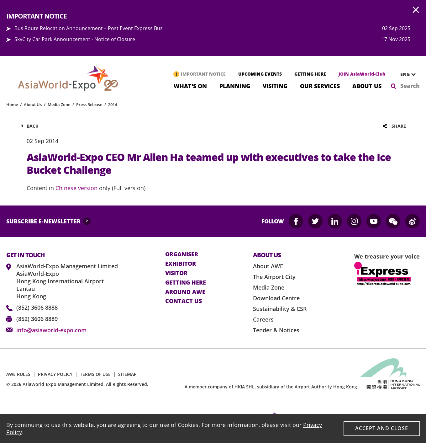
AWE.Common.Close (416, 10)
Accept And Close (381, 428)
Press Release (89, 104)
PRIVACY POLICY (55, 374)
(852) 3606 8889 (37, 319)
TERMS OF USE (95, 374)
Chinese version (76, 188)
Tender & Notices (276, 330)
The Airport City (274, 276)
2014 (112, 104)
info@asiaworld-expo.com (51, 330)
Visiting (275, 85)
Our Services (320, 85)
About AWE (268, 266)
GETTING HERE (310, 74)
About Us (366, 85)
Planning (234, 85)
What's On (190, 85)
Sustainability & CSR (280, 308)
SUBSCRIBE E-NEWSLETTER (43, 221)
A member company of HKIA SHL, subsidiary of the (271, 387)
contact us (183, 301)
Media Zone (59, 104)
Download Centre (276, 298)
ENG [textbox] (405, 74)
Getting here (185, 283)
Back (32, 126)
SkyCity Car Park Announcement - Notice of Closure (74, 39)
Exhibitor (180, 264)
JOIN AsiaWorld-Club (362, 74)
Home (12, 104)
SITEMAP (127, 374)
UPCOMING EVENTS (260, 74)
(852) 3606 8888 (37, 307)
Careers (263, 319)
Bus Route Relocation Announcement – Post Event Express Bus (88, 28)
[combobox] (406, 74)
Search (410, 85)
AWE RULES (18, 374)
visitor (176, 273)
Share (399, 126)
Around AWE (185, 292)
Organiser (181, 254)
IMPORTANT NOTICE (203, 74)
